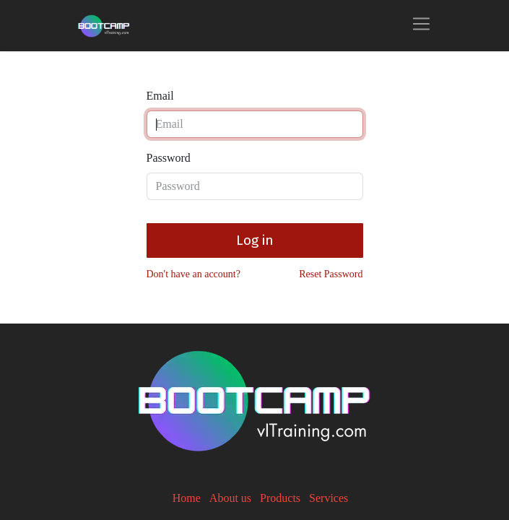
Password (169, 158)
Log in (255, 240)
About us (230, 498)
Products (280, 498)
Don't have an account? (193, 274)
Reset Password (330, 274)
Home (187, 498)
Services (328, 498)
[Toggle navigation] (421, 26)
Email (160, 96)
